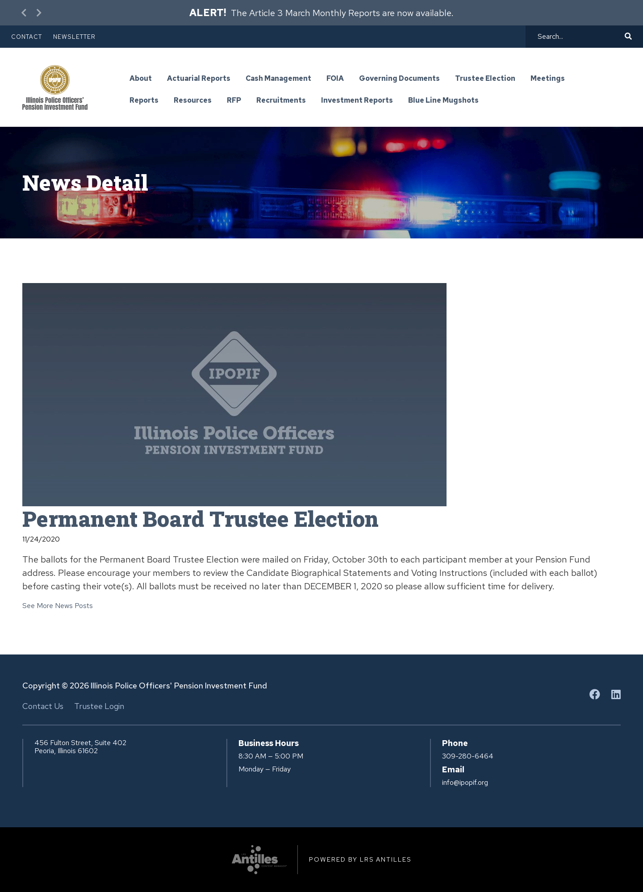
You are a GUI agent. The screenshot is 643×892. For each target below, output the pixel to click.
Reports (144, 100)
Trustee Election (485, 79)
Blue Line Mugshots (443, 100)
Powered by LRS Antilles (360, 859)
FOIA (335, 79)
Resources (193, 100)
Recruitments (281, 100)
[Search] (580, 36)
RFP (234, 100)
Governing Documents (399, 79)
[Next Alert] (38, 13)
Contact (26, 37)
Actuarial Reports (198, 79)
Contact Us (42, 706)
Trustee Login (99, 706)
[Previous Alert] (24, 13)
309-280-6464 (467, 756)
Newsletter (74, 37)
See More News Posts (57, 605)
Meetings (547, 79)
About (140, 79)
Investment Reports (357, 100)
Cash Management (278, 79)
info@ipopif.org (465, 783)
